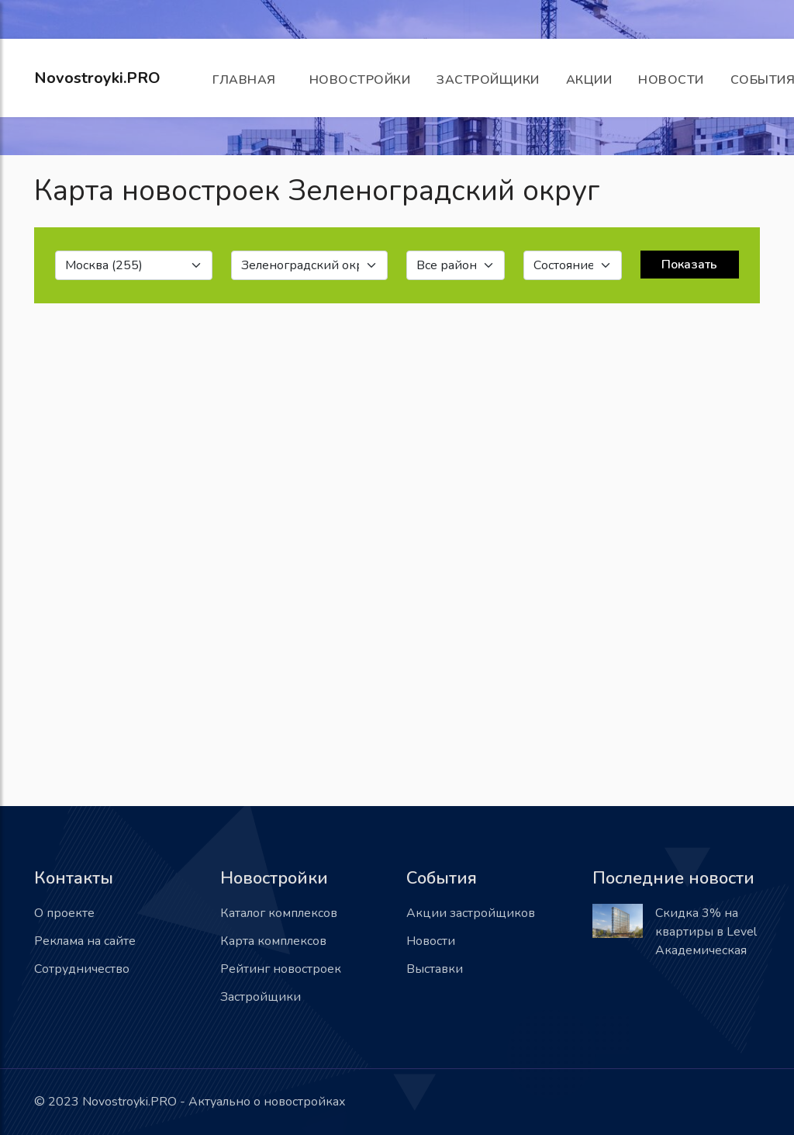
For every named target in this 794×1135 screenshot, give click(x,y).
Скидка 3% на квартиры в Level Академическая (706, 932)
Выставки (434, 969)
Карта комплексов (273, 941)
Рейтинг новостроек (280, 969)
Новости (671, 79)
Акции (589, 79)
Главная (247, 79)
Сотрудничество (81, 969)
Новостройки (360, 79)
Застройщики (488, 79)
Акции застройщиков (470, 913)
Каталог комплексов (278, 913)
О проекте (64, 913)
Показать (689, 264)
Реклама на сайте (85, 941)
